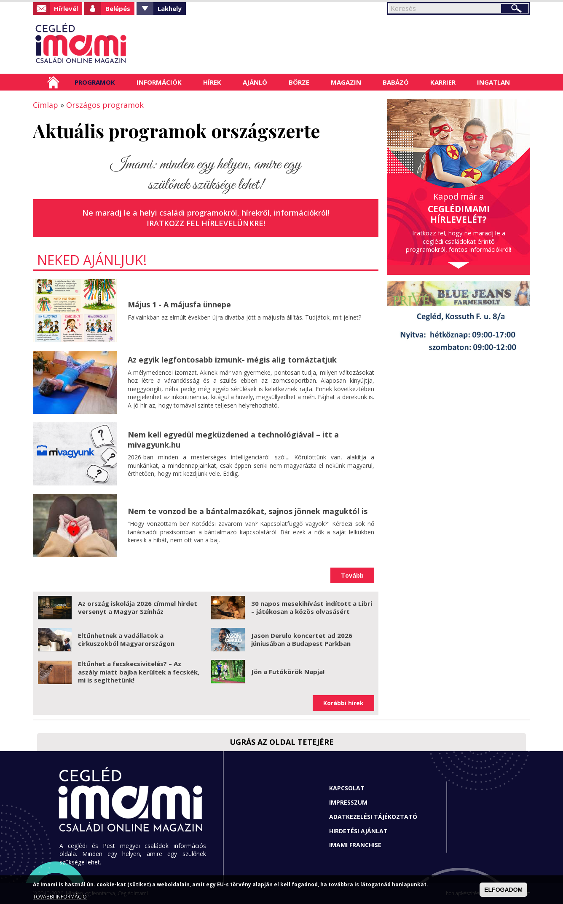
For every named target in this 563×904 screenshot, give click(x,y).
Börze (299, 82)
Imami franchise (355, 845)
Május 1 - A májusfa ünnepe (179, 304)
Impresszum (348, 802)
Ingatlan (493, 82)
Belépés (117, 8)
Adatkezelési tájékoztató (373, 817)
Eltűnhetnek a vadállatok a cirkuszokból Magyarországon (126, 639)
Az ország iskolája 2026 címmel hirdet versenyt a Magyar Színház (137, 607)
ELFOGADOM (503, 889)
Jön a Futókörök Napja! (287, 671)
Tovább (352, 575)
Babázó (396, 82)
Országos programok (105, 105)
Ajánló (255, 82)
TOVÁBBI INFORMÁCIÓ (60, 896)
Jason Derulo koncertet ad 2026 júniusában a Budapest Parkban (301, 639)
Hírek (212, 82)
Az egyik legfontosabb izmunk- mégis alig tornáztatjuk (232, 360)
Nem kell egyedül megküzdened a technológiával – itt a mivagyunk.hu (233, 439)
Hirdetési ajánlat (358, 831)
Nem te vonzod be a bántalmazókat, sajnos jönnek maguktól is (247, 511)
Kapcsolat (347, 788)
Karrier (443, 82)
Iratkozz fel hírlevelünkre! (206, 223)
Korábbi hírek (343, 703)
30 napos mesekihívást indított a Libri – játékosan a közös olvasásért (311, 607)
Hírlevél (66, 8)
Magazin (346, 82)
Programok (95, 82)
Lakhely (170, 8)
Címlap (53, 82)
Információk (159, 82)
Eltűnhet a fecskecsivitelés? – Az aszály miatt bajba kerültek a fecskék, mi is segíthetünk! (138, 671)
